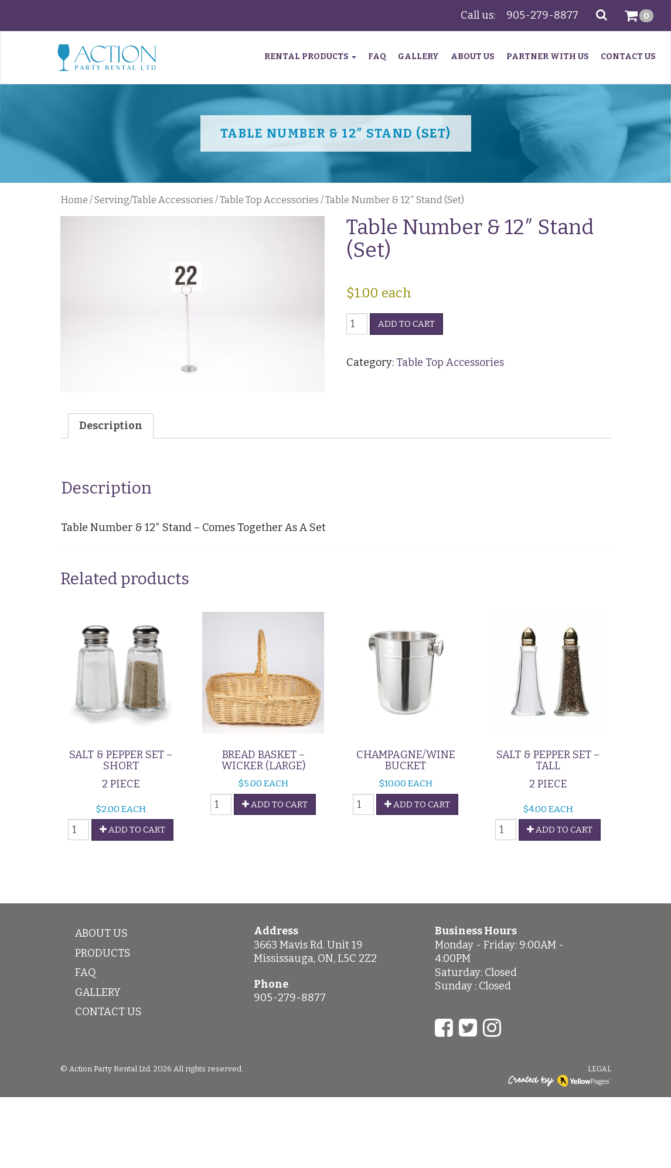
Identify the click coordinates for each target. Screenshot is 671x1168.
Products (103, 953)
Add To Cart (132, 829)
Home (74, 199)
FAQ (377, 56)
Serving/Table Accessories (153, 199)
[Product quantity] (356, 323)
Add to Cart (406, 323)
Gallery (418, 56)
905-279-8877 (542, 15)
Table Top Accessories (269, 199)
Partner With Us (547, 56)
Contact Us (628, 56)
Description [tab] (110, 425)
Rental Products (310, 56)
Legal (599, 1069)
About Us (473, 56)
